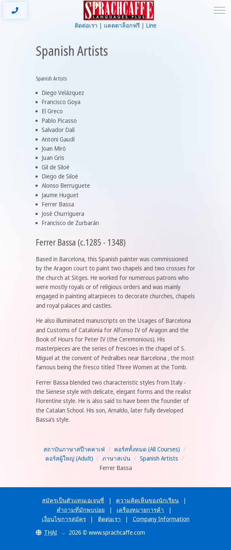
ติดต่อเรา (86, 25)
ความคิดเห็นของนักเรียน (147, 500)
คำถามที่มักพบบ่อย (81, 510)
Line (151, 25)
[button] (50, 533)
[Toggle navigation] (219, 10)
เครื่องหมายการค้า (140, 510)
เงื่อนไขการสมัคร (64, 519)
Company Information (161, 519)
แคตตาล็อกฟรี (122, 25)
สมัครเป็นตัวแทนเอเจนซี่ (73, 500)
